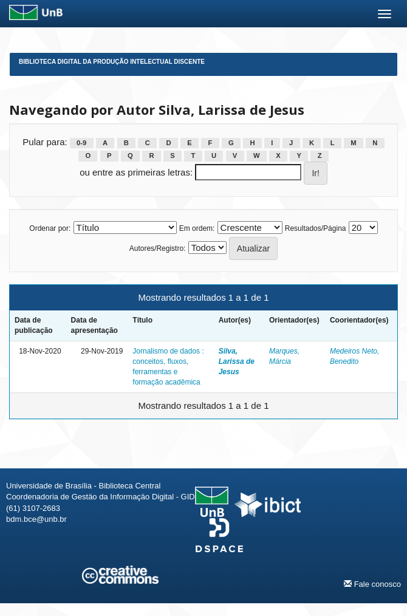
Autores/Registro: (157, 248)
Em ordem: (197, 228)
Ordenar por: (49, 228)
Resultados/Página (315, 228)
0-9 (81, 142)
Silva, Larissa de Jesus (237, 361)
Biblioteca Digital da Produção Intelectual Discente (112, 61)
